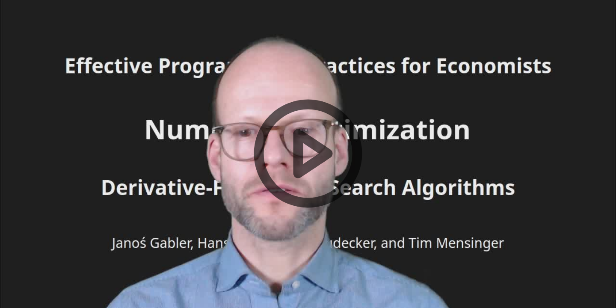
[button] (308, 154)
